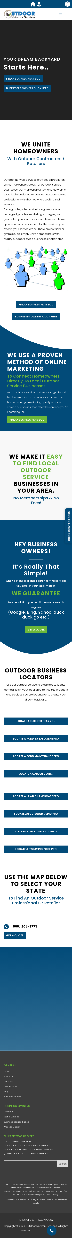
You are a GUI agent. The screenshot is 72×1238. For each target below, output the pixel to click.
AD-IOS (42, 1230)
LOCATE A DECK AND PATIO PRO (36, 831)
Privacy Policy (35, 1199)
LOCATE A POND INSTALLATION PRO (36, 738)
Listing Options (11, 1116)
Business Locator (13, 1096)
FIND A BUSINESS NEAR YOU (23, 79)
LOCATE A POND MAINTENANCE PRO (36, 756)
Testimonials (10, 1086)
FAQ (6, 1091)
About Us (25, 1199)
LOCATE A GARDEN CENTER (36, 774)
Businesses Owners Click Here (27, 88)
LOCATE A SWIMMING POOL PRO (36, 849)
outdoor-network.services (17, 1141)
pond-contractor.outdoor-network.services (27, 1145)
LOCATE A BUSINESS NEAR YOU (35, 721)
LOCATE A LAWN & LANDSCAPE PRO (36, 796)
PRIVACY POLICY (44, 1219)
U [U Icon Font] (67, 4)
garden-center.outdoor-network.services (26, 1153)
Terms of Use (51, 1199)
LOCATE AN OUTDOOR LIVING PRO (36, 814)
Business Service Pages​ (16, 1121)
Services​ (8, 1111)
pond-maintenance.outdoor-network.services (28, 1149)
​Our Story (9, 1081)
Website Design (12, 1126)
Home (7, 1071)
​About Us (8, 1076)
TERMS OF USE (26, 1219)
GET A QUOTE (36, 629)
